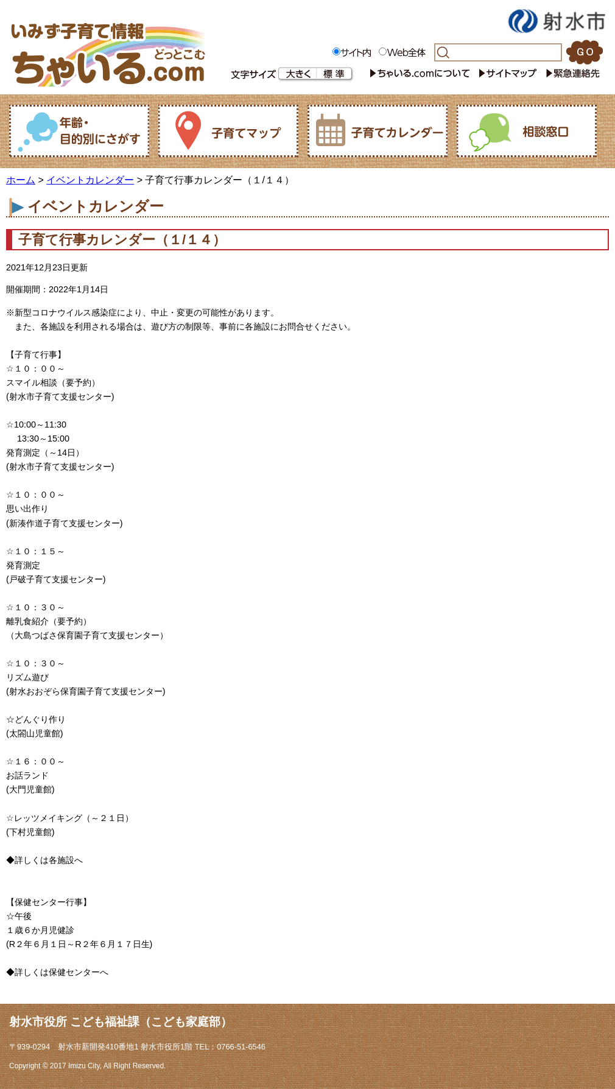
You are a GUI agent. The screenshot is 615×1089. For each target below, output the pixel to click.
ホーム (20, 180)
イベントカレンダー (90, 180)
